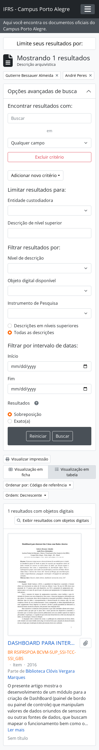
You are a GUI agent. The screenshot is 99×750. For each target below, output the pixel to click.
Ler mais (16, 730)
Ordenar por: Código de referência (37, 485)
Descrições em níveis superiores (46, 326)
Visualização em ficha (26, 472)
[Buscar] (49, 118)
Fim (11, 379)
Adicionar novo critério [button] (34, 175)
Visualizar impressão (27, 459)
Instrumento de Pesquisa (33, 303)
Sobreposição (27, 414)
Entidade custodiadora (30, 200)
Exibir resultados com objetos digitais (53, 520)
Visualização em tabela (72, 472)
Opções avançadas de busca (42, 91)
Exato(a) (22, 421)
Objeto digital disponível (32, 280)
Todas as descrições (34, 332)
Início (13, 356)
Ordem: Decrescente (24, 495)
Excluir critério (49, 157)
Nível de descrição (26, 258)
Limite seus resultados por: (50, 43)
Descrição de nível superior (35, 223)
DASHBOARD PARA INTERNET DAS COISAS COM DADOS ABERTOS (43, 643)
